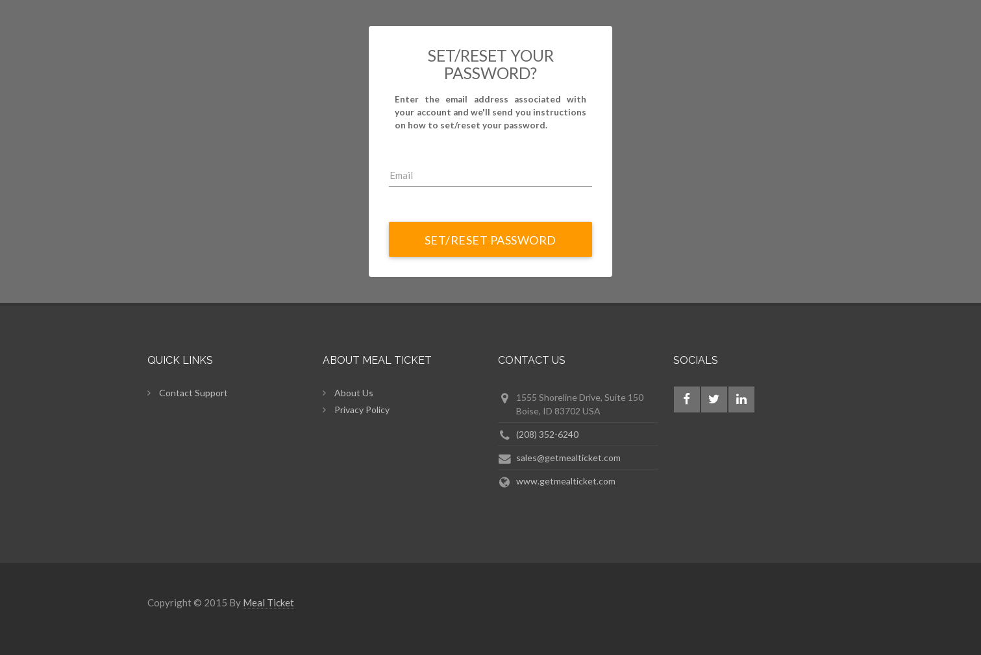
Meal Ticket (268, 602)
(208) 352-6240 (547, 434)
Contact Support (193, 392)
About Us (353, 392)
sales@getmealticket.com (568, 457)
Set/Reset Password (490, 240)
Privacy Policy (362, 409)
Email (401, 175)
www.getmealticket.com (565, 480)
